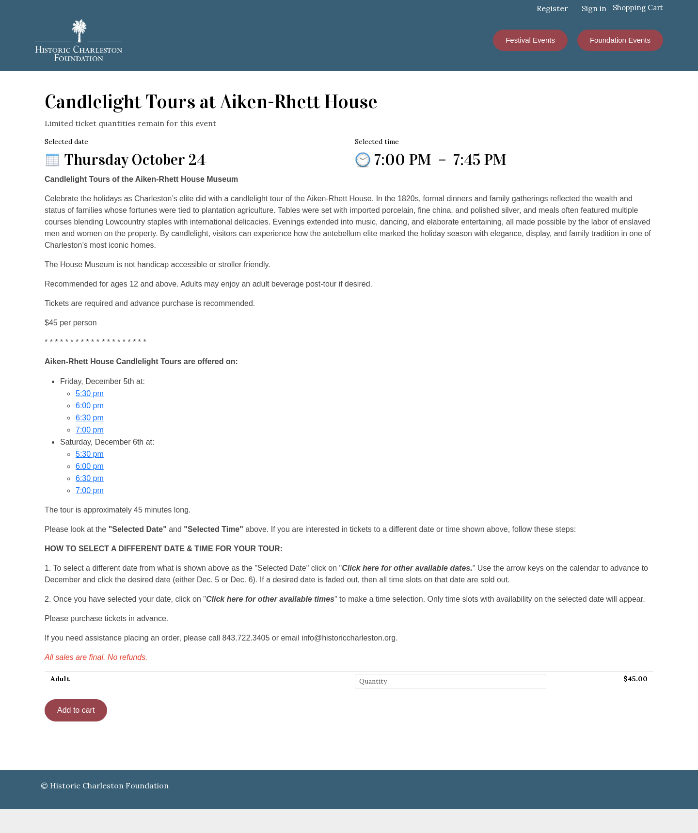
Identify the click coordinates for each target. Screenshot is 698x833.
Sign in (594, 8)
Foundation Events (620, 40)
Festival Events (530, 40)
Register (552, 8)
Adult (60, 678)
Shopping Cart (638, 7)
